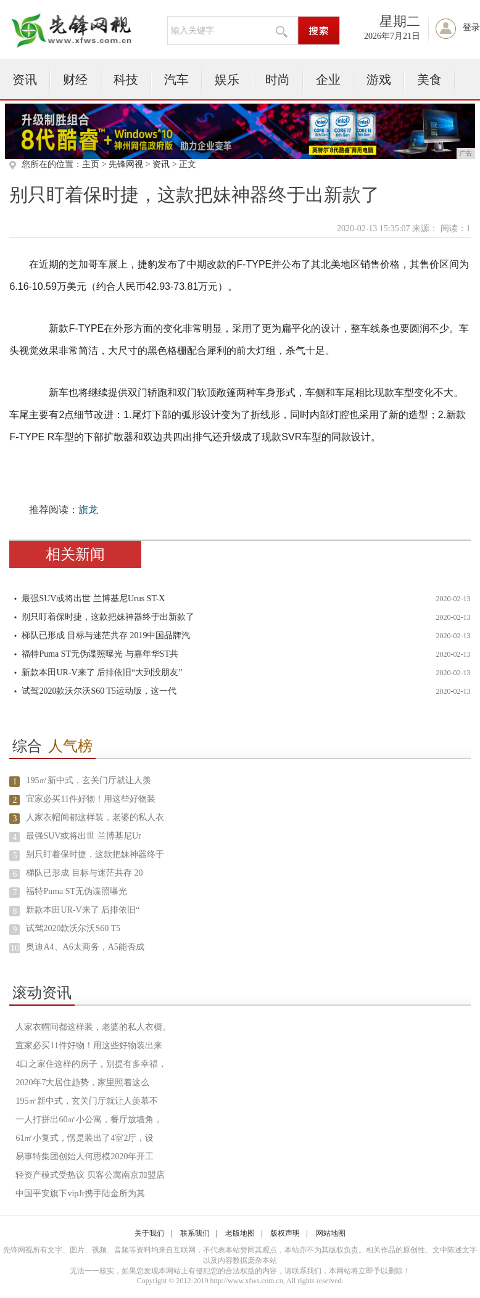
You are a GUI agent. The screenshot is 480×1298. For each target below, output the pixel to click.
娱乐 (227, 79)
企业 (328, 79)
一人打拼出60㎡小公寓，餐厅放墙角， (88, 1119)
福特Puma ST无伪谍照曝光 (76, 891)
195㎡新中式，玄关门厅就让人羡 (88, 780)
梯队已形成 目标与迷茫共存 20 (84, 872)
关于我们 (149, 1233)
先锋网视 (126, 164)
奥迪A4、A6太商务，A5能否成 (85, 946)
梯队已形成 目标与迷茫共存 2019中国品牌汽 (106, 635)
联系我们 (195, 1233)
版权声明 (285, 1233)
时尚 (277, 79)
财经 (75, 79)
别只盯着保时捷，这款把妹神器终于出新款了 (108, 617)
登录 (471, 27)
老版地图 (240, 1233)
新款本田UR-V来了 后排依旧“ (82, 909)
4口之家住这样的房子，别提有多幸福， (91, 1064)
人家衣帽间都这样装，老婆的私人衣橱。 (93, 1027)
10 (14, 948)
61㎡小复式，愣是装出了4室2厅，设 (84, 1138)
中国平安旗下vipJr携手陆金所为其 (80, 1193)
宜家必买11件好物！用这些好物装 (90, 798)
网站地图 (331, 1233)
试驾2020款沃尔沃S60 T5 (73, 928)
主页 (90, 164)
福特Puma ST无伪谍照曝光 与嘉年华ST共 (100, 654)
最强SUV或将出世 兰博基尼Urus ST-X (93, 598)
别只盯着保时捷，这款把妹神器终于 (95, 854)
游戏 (378, 79)
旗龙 (88, 509)
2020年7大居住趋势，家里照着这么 (82, 1082)
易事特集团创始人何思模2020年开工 (84, 1156)
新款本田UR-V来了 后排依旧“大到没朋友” (102, 672)
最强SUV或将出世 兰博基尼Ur (83, 835)
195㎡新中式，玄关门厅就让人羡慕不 (86, 1101)
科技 (126, 79)
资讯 (24, 79)
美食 (429, 79)
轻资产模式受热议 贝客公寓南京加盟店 (90, 1175)
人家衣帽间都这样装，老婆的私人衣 (95, 817)
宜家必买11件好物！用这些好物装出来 (88, 1045)
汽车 (176, 79)
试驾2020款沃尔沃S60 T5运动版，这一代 (99, 691)
